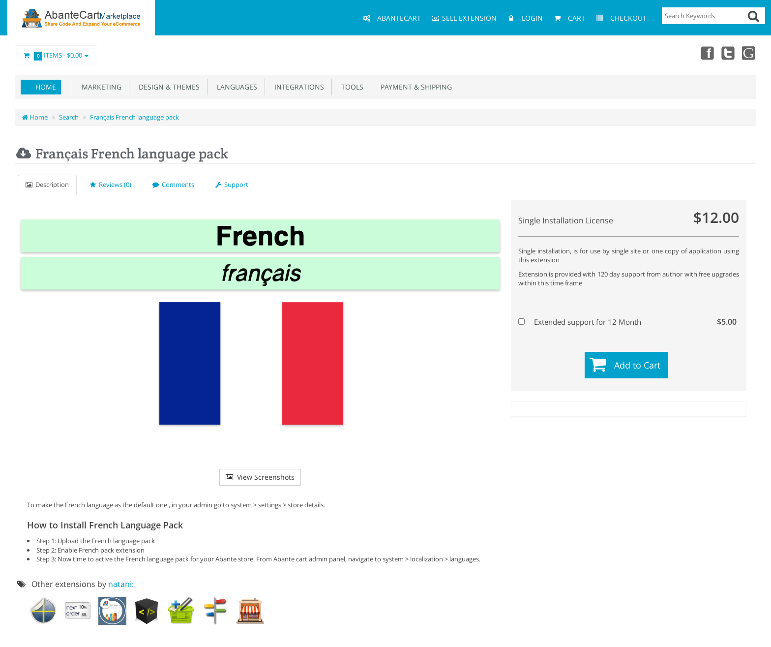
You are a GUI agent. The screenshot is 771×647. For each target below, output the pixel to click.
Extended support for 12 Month (627, 321)
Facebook (706, 52)
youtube (749, 52)
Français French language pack (134, 117)
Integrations (297, 87)
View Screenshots (260, 477)
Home (45, 87)
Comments (173, 184)
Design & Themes (167, 87)
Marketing (99, 87)
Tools (350, 87)
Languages (235, 87)
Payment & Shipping (414, 87)
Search (69, 117)
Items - (56, 56)
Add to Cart (637, 365)
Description (47, 184)
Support (231, 184)
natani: (121, 584)
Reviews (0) (110, 184)
